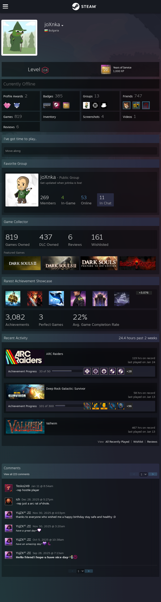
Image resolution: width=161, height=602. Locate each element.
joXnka (48, 177)
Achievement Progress (22, 371)
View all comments (17, 474)
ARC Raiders (54, 354)
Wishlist (138, 441)
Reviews (152, 441)
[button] (38, 69)
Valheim (51, 423)
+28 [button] (129, 371)
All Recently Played (117, 441)
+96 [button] (129, 406)
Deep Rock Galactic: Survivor (65, 388)
